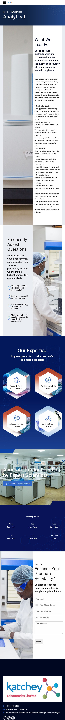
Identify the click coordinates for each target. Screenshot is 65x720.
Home (5, 12)
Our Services (17, 12)
